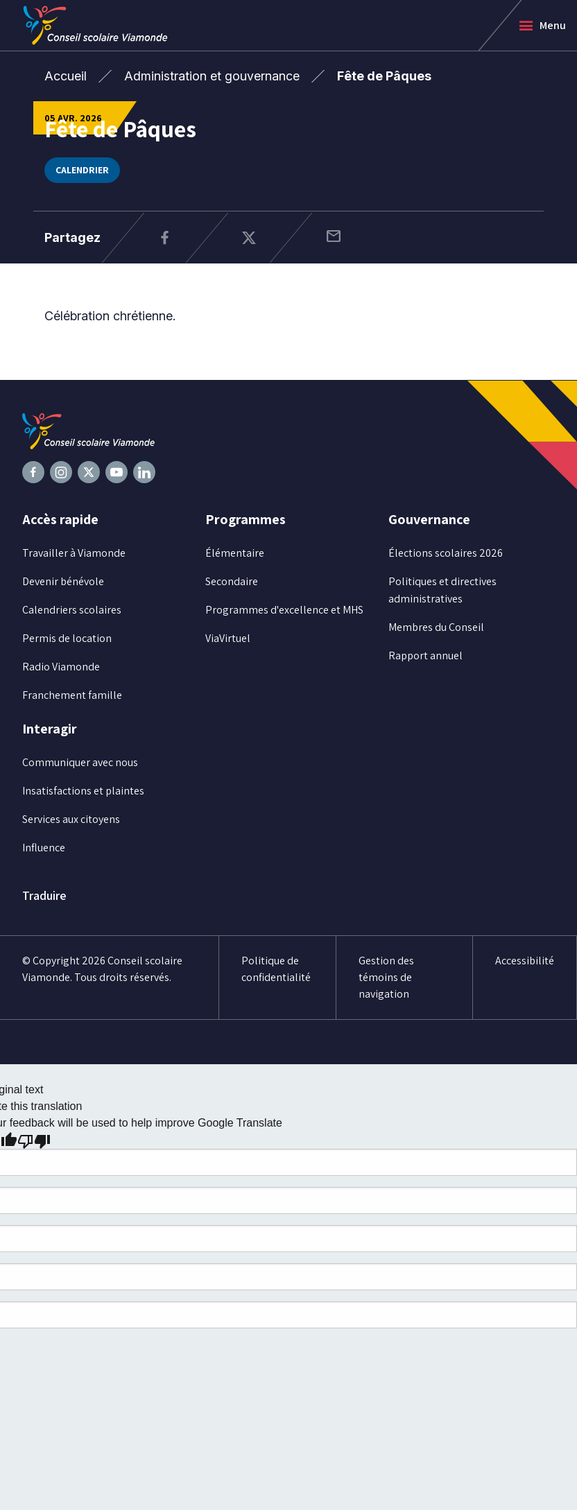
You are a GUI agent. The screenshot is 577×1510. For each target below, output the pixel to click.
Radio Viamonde (61, 666)
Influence (43, 847)
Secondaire (231, 581)
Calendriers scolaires (71, 609)
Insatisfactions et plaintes (83, 790)
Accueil (65, 76)
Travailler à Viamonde (74, 553)
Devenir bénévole (63, 581)
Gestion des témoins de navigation (386, 977)
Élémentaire (234, 553)
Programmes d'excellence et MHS (284, 609)
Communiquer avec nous (80, 762)
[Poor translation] (34, 1140)
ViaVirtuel (227, 638)
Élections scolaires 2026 (445, 553)
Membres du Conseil (436, 627)
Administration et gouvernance (212, 76)
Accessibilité (524, 960)
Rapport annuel (425, 655)
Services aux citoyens (71, 819)
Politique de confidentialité (276, 968)
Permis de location (67, 638)
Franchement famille (72, 695)
